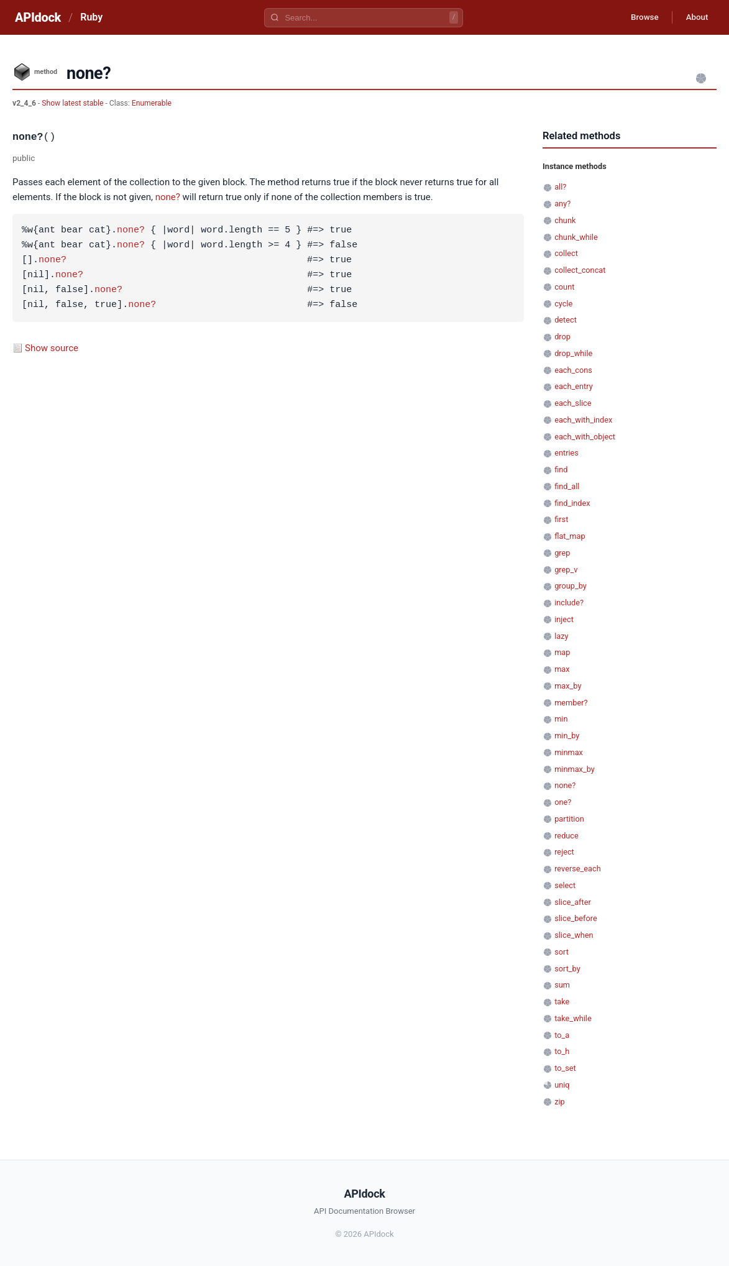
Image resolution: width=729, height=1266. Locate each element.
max (561, 669)
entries (566, 452)
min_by (566, 735)
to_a (561, 1035)
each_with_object (584, 436)
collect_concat (579, 270)
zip (559, 1101)
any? (562, 203)
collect (566, 253)
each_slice (572, 403)
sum (562, 984)
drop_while (573, 353)
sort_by (567, 968)
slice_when (573, 935)
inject (564, 619)
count (564, 286)
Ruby (91, 17)
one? (562, 802)
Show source (51, 348)
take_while (573, 1018)
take (561, 1001)
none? (167, 197)
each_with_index (583, 419)
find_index (572, 503)
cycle (563, 303)
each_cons (573, 370)
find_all (566, 486)
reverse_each (577, 868)
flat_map (569, 536)
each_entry (573, 386)
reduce (566, 835)
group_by (570, 585)
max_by (567, 685)
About (695, 17)
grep (562, 552)
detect (565, 319)
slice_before (575, 918)
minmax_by (574, 769)
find (560, 469)
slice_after (572, 902)
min (560, 718)
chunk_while (576, 237)
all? (560, 186)
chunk (564, 220)
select (564, 885)
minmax (568, 752)
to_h (561, 1051)
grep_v (565, 569)
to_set (565, 1068)
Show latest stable (73, 103)
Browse (638, 17)
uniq (561, 1084)
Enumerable (152, 103)
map (562, 652)
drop (562, 336)
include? (569, 602)
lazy (561, 636)
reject (564, 851)
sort (561, 951)
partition (569, 818)
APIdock (38, 17)
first (561, 519)
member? (570, 702)
